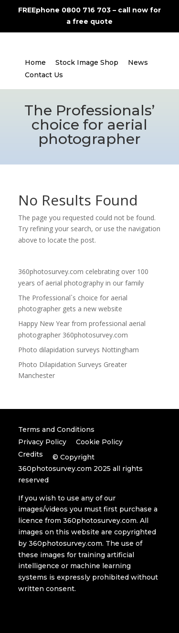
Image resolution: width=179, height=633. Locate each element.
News (138, 62)
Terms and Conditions (56, 429)
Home (35, 62)
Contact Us (44, 75)
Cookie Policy (99, 442)
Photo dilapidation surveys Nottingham (78, 349)
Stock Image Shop (86, 62)
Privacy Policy (42, 442)
